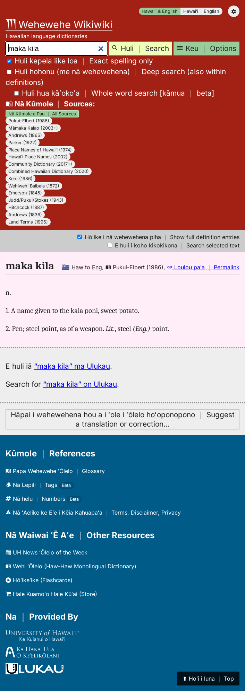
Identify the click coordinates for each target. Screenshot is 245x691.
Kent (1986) (20, 179)
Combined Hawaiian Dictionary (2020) (48, 171)
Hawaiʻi (190, 11)
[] (114, 93)
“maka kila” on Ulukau (80, 384)
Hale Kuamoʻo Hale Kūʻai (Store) (51, 594)
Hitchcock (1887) (26, 207)
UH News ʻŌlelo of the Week (46, 552)
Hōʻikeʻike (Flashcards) (39, 580)
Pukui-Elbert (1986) (28, 121)
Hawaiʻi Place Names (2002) (38, 157)
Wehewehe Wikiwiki (59, 24)
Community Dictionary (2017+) (40, 164)
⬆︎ (208, 678)
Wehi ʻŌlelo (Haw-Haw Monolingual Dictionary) (71, 566)
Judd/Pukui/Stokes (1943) (36, 200)
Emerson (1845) (25, 193)
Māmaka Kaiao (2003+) (33, 128)
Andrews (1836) (25, 215)
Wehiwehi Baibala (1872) (33, 186)
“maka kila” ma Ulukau (72, 366)
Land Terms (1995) (28, 222)
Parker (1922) (22, 143)
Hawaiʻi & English (160, 11)
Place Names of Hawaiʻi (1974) (40, 150)
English (211, 11)
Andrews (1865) (25, 135)
